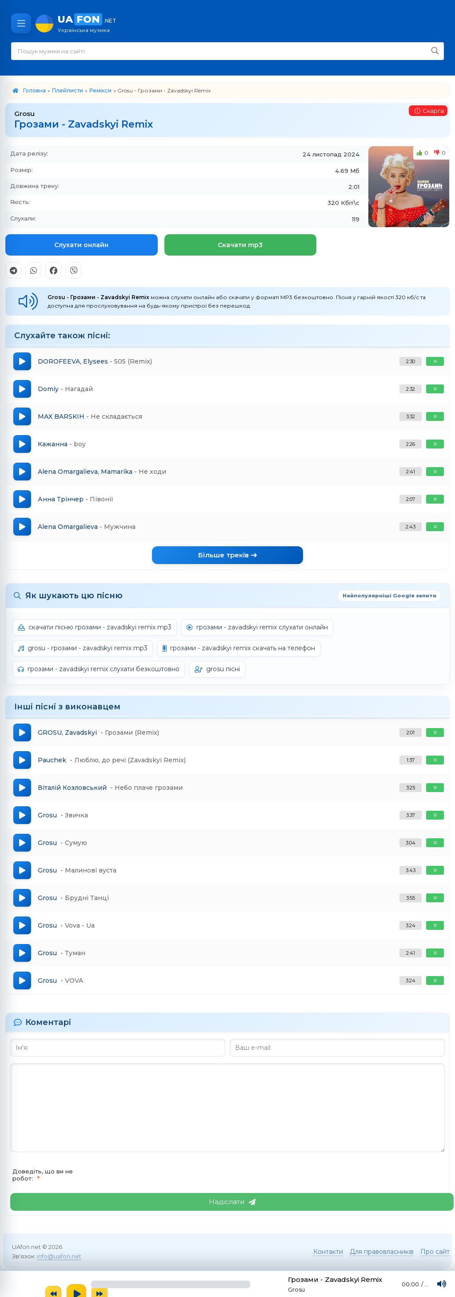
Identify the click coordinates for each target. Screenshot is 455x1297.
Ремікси (100, 90)
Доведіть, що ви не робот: (42, 1175)
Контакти (328, 1252)
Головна (34, 90)
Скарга (429, 110)
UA (252, 23)
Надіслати (232, 1201)
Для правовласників (382, 1252)
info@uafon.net (59, 1256)
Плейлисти (67, 90)
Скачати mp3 (240, 245)
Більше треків (227, 555)
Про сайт (435, 1252)
